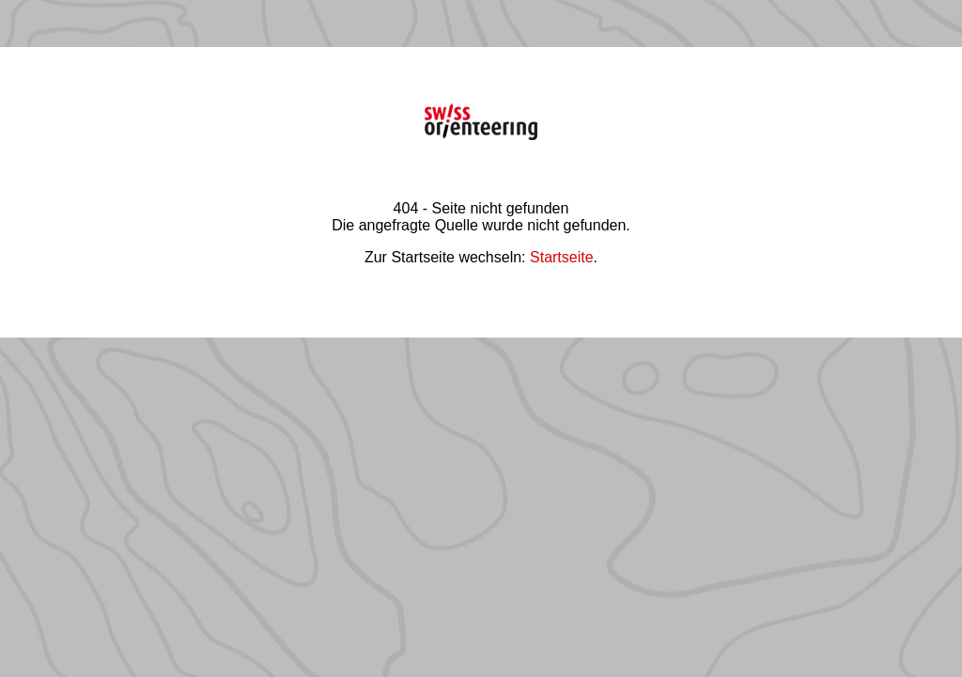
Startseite (562, 257)
